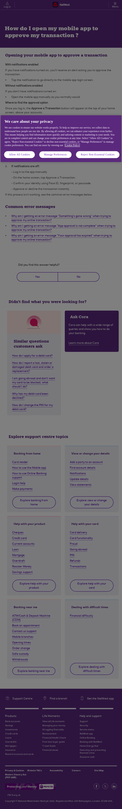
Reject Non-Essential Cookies (98, 154)
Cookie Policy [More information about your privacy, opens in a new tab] (72, 145)
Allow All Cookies (19, 154)
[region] (61, 138)
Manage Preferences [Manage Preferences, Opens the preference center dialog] (55, 154)
